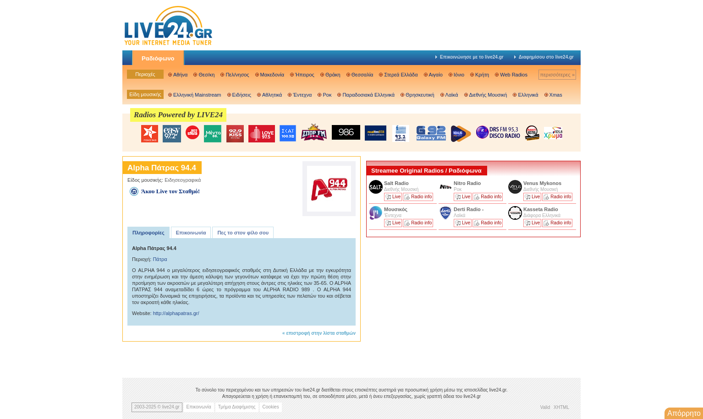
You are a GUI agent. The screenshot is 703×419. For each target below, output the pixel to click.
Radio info (421, 196)
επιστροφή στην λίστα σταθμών (321, 333)
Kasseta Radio (541, 209)
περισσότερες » (557, 74)
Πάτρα (160, 259)
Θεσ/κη (206, 74)
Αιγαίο (436, 74)
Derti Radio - (468, 209)
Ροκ (327, 95)
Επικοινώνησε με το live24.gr (469, 57)
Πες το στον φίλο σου (243, 232)
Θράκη (333, 74)
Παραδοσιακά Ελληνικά (368, 95)
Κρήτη (482, 74)
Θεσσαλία (362, 74)
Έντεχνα (302, 95)
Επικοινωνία (191, 232)
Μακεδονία (272, 74)
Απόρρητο (684, 413)
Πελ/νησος (237, 74)
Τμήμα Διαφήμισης (237, 406)
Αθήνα (180, 74)
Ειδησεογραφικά (183, 180)
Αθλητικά (272, 95)
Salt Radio (397, 183)
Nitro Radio (467, 183)
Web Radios (513, 74)
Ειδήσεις (241, 95)
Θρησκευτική (420, 95)
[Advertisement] (435, 303)
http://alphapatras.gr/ (176, 313)
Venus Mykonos (543, 183)
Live (396, 196)
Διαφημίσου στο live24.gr (544, 57)
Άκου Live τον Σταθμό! (170, 191)
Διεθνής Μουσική (488, 95)
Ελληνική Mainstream (197, 95)
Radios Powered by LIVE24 (178, 114)
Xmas (555, 95)
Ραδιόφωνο (158, 58)
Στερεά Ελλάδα (400, 74)
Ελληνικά (528, 95)
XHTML (561, 407)
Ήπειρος (304, 74)
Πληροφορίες (148, 232)
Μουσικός (395, 209)
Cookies (271, 406)
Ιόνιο (459, 74)
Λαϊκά (451, 95)
